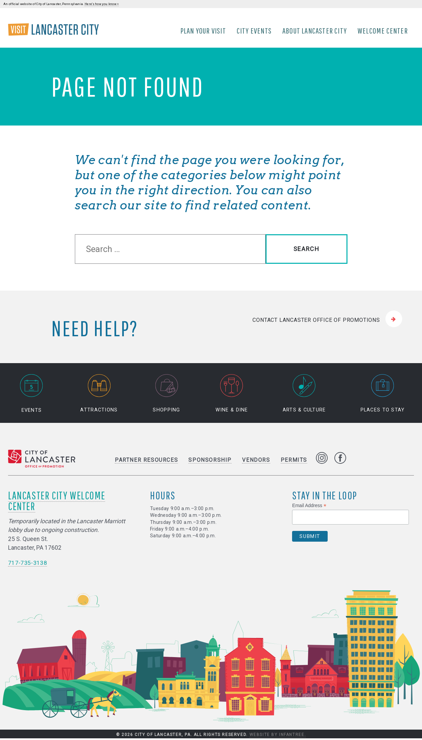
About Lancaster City (315, 31)
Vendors (256, 461)
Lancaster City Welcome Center (56, 502)
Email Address (309, 507)
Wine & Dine (232, 395)
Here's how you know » (102, 4)
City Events (254, 31)
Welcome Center (383, 31)
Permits (294, 461)
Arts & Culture (304, 395)
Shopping (166, 395)
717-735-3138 (27, 564)
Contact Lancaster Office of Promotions (316, 321)
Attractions (99, 395)
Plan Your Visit (204, 31)
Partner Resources (146, 461)
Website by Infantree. (277, 736)
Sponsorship (210, 461)
